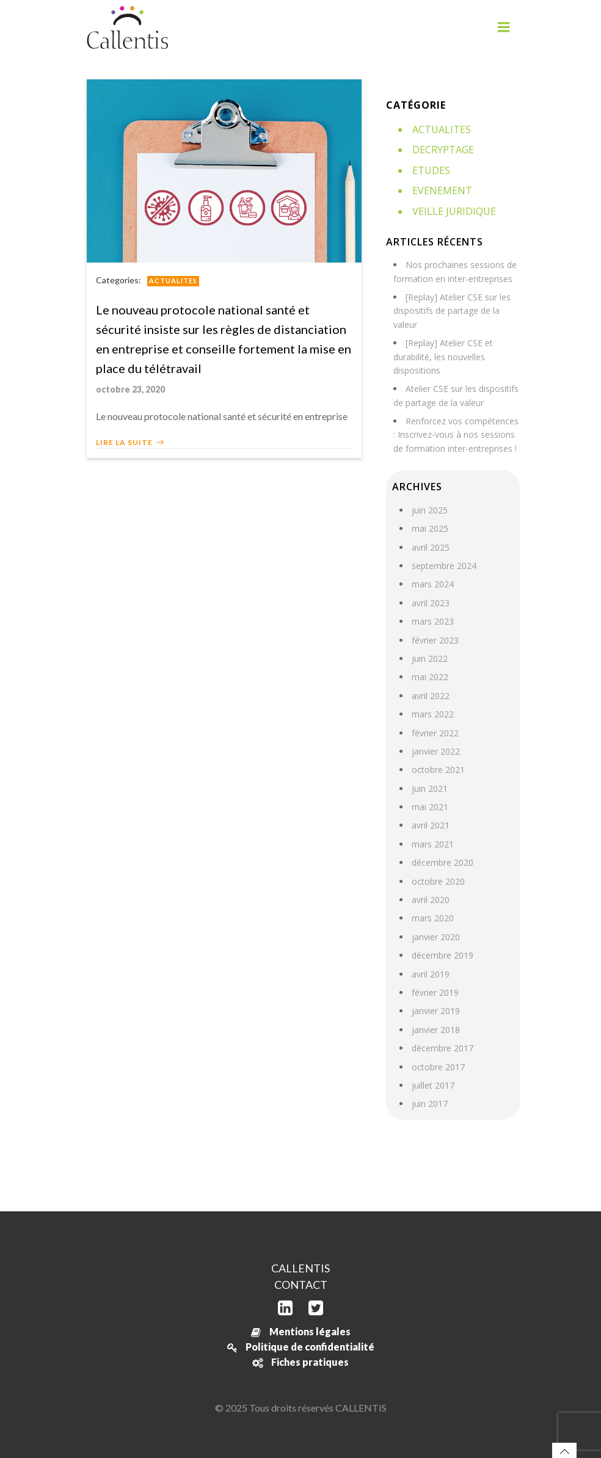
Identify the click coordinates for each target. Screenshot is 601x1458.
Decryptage (443, 149)
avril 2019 (431, 974)
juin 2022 (430, 658)
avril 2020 (431, 899)
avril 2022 (431, 696)
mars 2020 (433, 918)
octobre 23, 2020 (130, 389)
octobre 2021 (438, 769)
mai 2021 (430, 807)
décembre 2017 (442, 1048)
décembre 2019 (442, 955)
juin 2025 (430, 510)
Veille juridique (454, 211)
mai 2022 (430, 677)
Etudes (431, 170)
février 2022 (435, 733)
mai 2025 (430, 528)
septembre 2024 (444, 565)
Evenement (442, 190)
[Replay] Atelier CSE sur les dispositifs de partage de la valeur (452, 310)
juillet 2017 (433, 1085)
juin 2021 (430, 788)
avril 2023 (431, 603)
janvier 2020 (436, 937)
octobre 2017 (438, 1067)
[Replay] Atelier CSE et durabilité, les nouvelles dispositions (443, 356)
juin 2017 (430, 1103)
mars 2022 (433, 714)
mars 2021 (433, 844)
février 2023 (435, 640)
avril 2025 (431, 547)
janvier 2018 (436, 1029)
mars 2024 (433, 584)
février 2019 (435, 992)
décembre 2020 (442, 862)
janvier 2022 (436, 751)
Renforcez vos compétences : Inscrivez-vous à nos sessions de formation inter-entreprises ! (456, 434)
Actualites (173, 281)
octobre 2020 (438, 881)
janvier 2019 (436, 1011)
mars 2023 (433, 621)
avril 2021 (431, 825)
